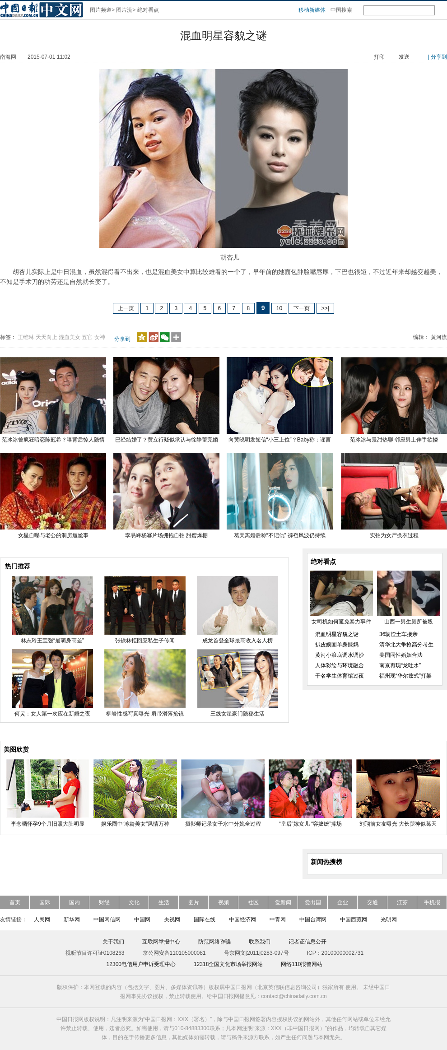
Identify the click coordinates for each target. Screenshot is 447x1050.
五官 (87, 337)
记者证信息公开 (307, 941)
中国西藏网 (353, 919)
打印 (379, 57)
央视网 (172, 919)
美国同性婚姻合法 (401, 655)
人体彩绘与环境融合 (339, 665)
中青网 (278, 919)
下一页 (301, 308)
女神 (99, 337)
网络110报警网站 (301, 964)
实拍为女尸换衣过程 (394, 535)
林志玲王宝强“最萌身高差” (52, 640)
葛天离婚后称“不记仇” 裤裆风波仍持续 (280, 535)
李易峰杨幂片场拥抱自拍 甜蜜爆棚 (166, 535)
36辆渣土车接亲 (398, 634)
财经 (104, 902)
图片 (193, 902)
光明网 (389, 919)
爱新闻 (283, 902)
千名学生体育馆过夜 (339, 676)
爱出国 (313, 902)
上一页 (126, 308)
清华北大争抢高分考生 (406, 644)
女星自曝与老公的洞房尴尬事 (53, 535)
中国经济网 (242, 919)
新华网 (72, 919)
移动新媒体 (312, 10)
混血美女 (69, 337)
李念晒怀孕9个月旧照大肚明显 (47, 824)
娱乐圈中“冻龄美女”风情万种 (135, 824)
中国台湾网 (312, 919)
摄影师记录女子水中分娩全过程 (223, 824)
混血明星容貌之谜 (337, 634)
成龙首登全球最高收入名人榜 (237, 640)
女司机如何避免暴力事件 (341, 621)
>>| (325, 308)
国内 (74, 902)
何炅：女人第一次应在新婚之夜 (52, 714)
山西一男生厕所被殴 (408, 621)
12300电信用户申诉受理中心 (141, 964)
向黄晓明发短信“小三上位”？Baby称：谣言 (279, 440)
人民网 (42, 919)
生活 (163, 902)
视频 (223, 902)
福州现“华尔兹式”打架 (405, 676)
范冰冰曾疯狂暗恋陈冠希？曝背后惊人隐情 (53, 440)
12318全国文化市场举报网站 (228, 964)
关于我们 (113, 941)
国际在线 (204, 919)
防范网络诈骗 (214, 941)
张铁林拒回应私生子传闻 (145, 640)
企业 (342, 902)
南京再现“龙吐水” (400, 665)
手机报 (432, 902)
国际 (44, 902)
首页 (14, 902)
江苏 (402, 902)
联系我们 (259, 941)
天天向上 (46, 337)
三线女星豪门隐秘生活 (237, 714)
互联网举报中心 (161, 941)
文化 (134, 902)
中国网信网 (107, 919)
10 (279, 308)
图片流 (124, 10)
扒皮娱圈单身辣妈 (337, 644)
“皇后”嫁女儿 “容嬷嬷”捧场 (310, 824)
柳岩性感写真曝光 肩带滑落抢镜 (144, 714)
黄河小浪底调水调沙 (339, 655)
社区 (253, 902)
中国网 (142, 919)
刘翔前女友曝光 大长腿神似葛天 (398, 824)
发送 (404, 57)
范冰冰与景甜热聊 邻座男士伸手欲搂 (394, 440)
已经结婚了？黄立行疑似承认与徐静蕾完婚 (166, 440)
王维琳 (26, 337)
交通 (372, 902)
